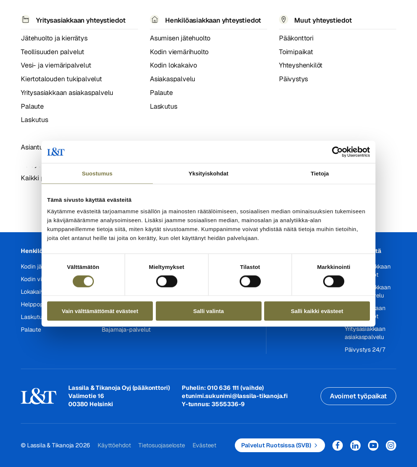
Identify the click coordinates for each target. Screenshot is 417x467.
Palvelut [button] (66, 17)
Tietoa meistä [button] (178, 18)
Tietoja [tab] (320, 173)
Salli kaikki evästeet (317, 311)
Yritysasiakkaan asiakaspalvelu (365, 333)
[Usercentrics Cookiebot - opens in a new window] (337, 151)
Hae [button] (341, 13)
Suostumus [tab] (97, 173)
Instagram (391, 445)
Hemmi (24, 42)
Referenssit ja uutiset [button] (117, 18)
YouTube (373, 445)
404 (40, 42)
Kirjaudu (378, 15)
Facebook (337, 445)
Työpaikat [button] (234, 17)
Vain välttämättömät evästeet (100, 311)
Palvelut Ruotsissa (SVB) (276, 445)
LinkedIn (355, 445)
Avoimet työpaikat (358, 396)
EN (325, 18)
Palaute (31, 329)
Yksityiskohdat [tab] (208, 173)
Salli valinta (208, 311)
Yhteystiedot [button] (285, 17)
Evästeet (204, 445)
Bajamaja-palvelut (126, 329)
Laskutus (33, 317)
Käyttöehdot (114, 445)
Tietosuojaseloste (161, 445)
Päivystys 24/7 (365, 349)
